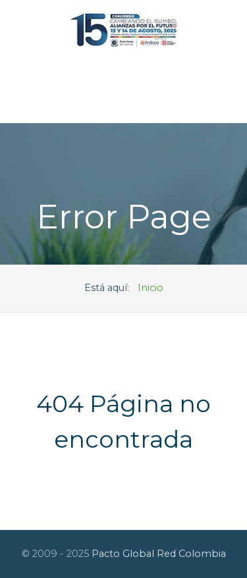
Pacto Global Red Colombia (159, 554)
